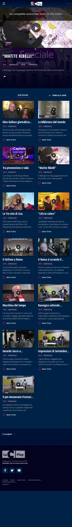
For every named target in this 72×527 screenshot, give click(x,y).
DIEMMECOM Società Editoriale (15, 463)
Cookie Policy (21, 480)
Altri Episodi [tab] (23, 95)
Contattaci (5, 484)
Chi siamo (5, 480)
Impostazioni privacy (9, 482)
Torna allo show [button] (57, 95)
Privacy (12, 480)
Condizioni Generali (34, 480)
